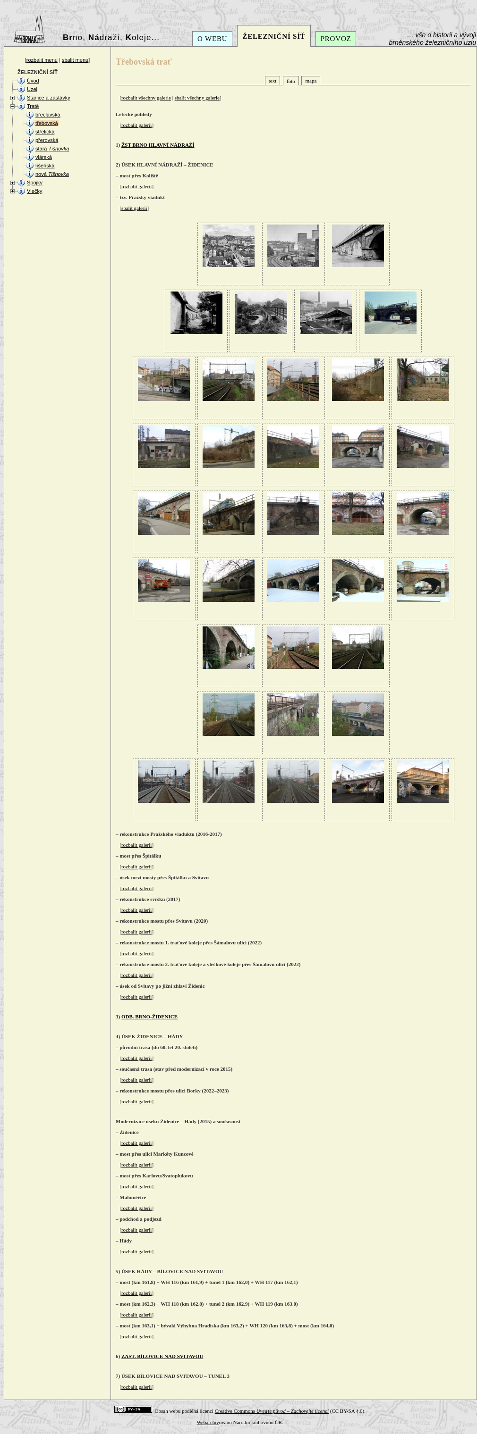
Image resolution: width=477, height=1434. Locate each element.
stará (52, 148)
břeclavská (47, 114)
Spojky (35, 182)
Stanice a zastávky (48, 97)
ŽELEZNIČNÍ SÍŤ (273, 36)
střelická (44, 131)
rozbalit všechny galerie (146, 97)
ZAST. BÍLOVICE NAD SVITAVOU (162, 1356)
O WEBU (212, 38)
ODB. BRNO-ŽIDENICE (149, 1016)
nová (52, 174)
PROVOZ (336, 38)
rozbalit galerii (136, 125)
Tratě (33, 106)
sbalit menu (75, 60)
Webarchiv (207, 1422)
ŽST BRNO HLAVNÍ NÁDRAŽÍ (158, 145)
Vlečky (34, 191)
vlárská (43, 157)
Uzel (32, 89)
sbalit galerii (134, 208)
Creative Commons (272, 1411)
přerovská (46, 140)
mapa (310, 80)
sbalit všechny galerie (197, 97)
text (273, 80)
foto (291, 81)
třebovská (46, 123)
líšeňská (44, 165)
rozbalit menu (42, 60)
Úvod (33, 80)
